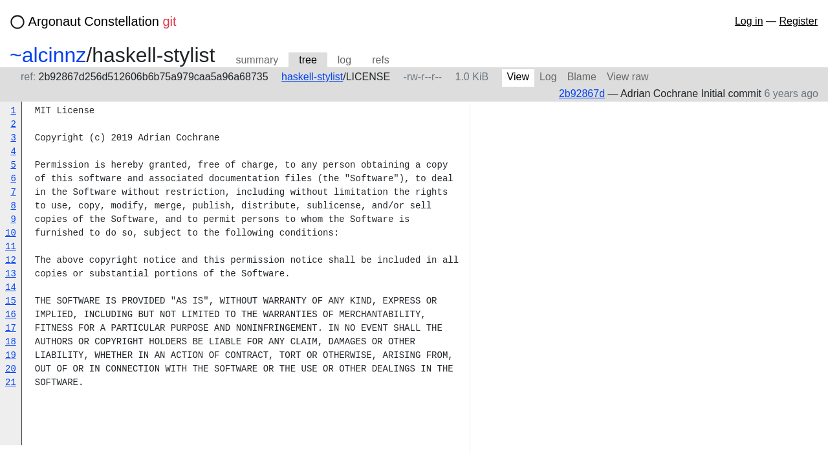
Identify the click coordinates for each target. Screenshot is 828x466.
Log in (749, 21)
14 (10, 288)
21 (10, 383)
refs (380, 59)
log (344, 59)
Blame (581, 76)
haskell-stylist (312, 76)
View (518, 76)
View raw (628, 76)
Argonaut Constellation (102, 21)
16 (10, 315)
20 (10, 369)
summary (256, 59)
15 (10, 301)
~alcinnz (48, 55)
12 (10, 260)
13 (10, 274)
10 (10, 233)
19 (10, 356)
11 (10, 247)
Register (798, 21)
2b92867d (582, 93)
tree (308, 59)
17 (10, 328)
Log (548, 76)
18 (10, 342)
